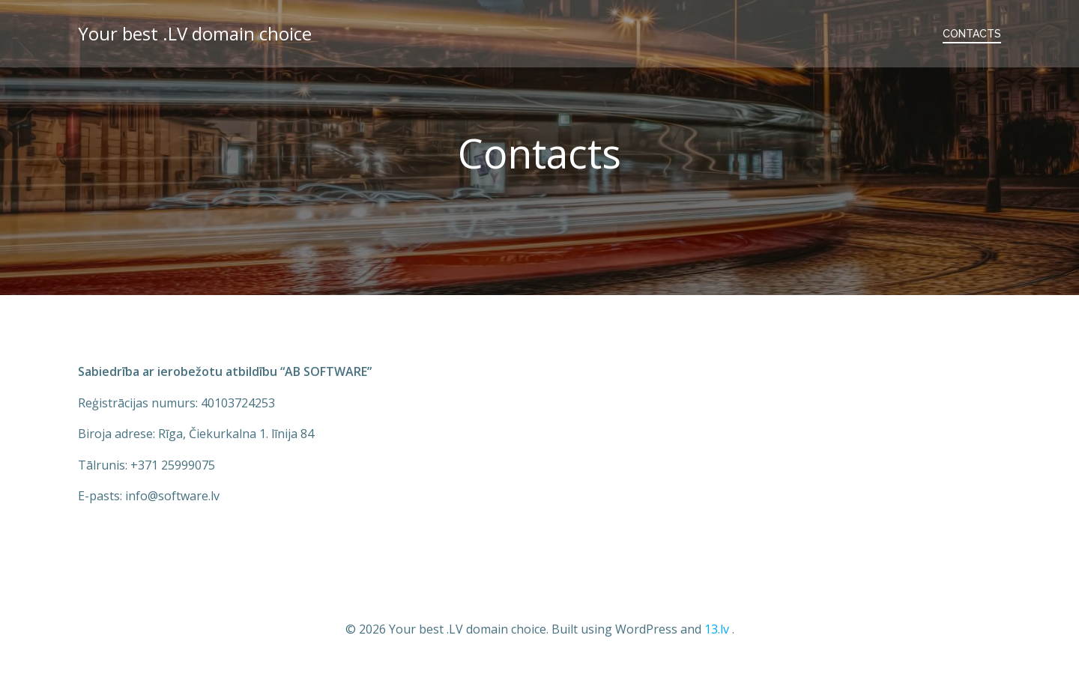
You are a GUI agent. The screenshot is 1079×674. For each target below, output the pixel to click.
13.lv (716, 629)
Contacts (972, 34)
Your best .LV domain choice (195, 33)
